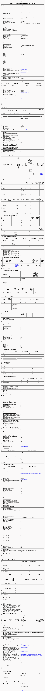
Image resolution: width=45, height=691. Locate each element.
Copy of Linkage (41, 174)
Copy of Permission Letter (17, 265)
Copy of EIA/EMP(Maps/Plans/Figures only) (27, 645)
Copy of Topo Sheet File (24, 69)
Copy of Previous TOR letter (25, 92)
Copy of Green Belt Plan (24, 446)
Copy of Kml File (23, 72)
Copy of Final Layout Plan (24, 651)
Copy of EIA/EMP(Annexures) (25, 644)
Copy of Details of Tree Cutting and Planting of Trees (28, 396)
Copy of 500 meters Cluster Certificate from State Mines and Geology (31, 473)
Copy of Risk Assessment (24, 647)
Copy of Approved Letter (24, 479)
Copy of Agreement (23, 321)
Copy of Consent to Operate (25, 129)
